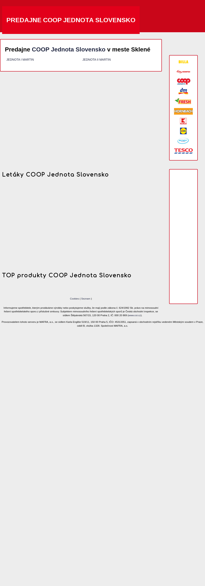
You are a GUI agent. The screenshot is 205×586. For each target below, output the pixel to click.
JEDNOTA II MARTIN (96, 59)
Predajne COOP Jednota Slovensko (70, 19)
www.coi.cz (135, 315)
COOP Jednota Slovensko (68, 49)
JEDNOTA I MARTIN (20, 59)
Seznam (86, 298)
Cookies (75, 298)
